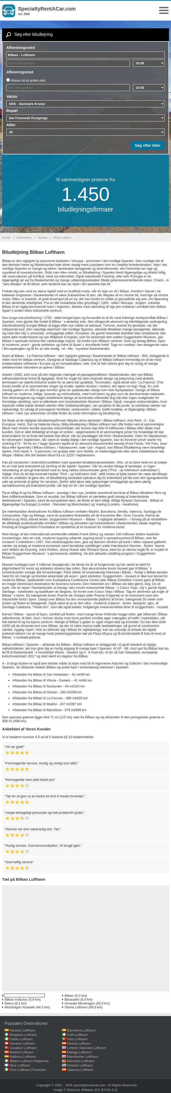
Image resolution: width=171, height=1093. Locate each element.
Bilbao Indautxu (16, 999)
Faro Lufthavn (77, 1039)
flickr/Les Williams (80, 1090)
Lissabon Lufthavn (23, 1048)
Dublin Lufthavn (21, 1039)
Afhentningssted (20, 48)
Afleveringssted (19, 72)
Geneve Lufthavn (22, 1043)
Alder (11, 125)
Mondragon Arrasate (20, 1007)
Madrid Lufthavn (22, 1052)
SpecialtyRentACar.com (47, 9)
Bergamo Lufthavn (23, 1035)
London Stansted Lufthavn (86, 1048)
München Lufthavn (80, 1061)
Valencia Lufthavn (80, 1070)
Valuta (11, 96)
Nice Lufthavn (20, 1065)
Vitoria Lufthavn (76, 1007)
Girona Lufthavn (79, 1043)
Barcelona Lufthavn (81, 1030)
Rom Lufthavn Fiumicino (28, 1070)
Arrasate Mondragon (80, 1003)
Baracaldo (72, 999)
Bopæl (12, 111)
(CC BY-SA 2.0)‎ (106, 1090)
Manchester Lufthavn (82, 1057)
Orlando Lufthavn (80, 1065)
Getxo (9, 1003)
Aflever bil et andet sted (28, 80)
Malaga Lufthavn (79, 1052)
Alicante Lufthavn (22, 1030)
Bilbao (69, 996)
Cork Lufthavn (77, 1035)
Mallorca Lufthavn (23, 1057)
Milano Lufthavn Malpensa (29, 1061)
